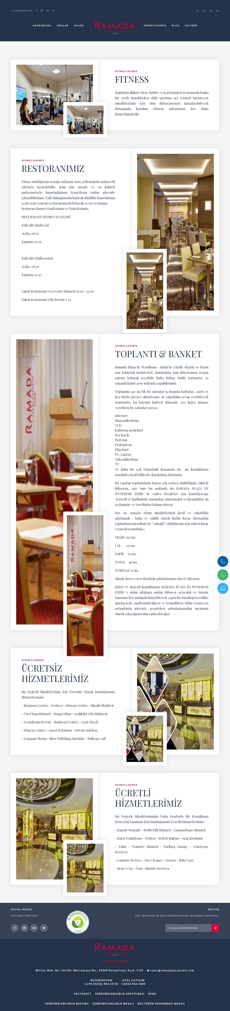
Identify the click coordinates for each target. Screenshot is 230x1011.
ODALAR (62, 25)
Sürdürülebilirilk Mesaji (113, 1003)
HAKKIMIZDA (42, 25)
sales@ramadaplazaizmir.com (170, 970)
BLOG (176, 25)
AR (217, 11)
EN (204, 11)
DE (210, 11)
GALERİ (79, 25)
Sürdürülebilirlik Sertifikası (119, 993)
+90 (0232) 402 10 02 (21, 11)
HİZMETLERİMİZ (155, 25)
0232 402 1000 (133, 983)
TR (197, 11)
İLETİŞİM (191, 25)
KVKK (152, 993)
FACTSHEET (82, 993)
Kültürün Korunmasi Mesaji (161, 1003)
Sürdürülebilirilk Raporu (67, 1003)
